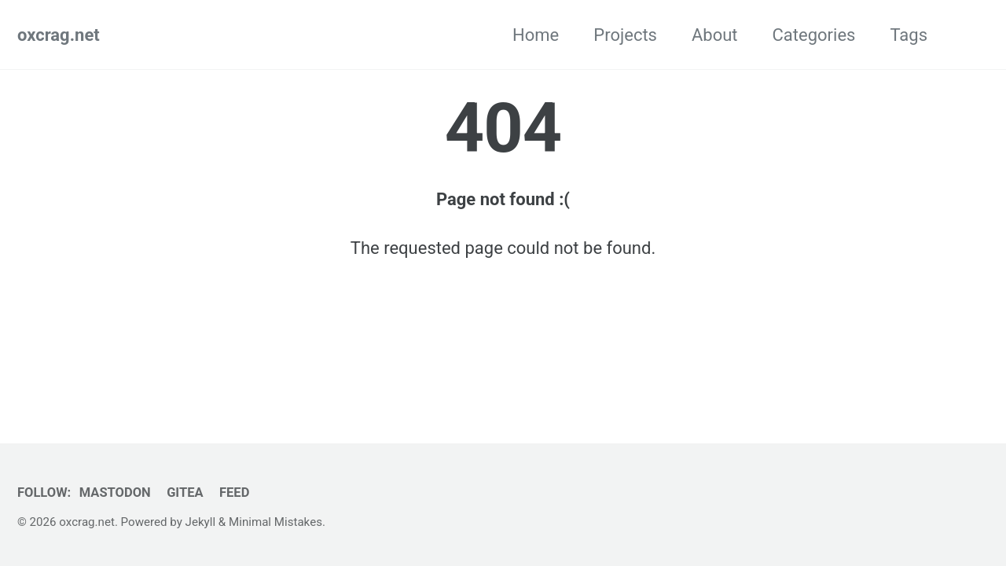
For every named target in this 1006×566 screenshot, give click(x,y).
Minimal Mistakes (275, 522)
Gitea (185, 492)
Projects (625, 35)
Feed (234, 492)
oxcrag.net (58, 35)
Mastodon (115, 492)
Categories (814, 35)
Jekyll (200, 522)
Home (535, 35)
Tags (908, 35)
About (715, 35)
